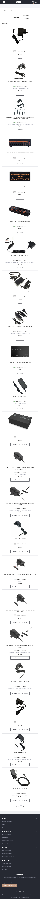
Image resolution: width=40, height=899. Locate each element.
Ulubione (4, 869)
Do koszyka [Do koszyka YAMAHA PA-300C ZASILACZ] (20, 408)
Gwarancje (5, 837)
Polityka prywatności (7, 853)
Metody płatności (6, 834)
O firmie (4, 824)
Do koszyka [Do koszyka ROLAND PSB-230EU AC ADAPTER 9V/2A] (20, 303)
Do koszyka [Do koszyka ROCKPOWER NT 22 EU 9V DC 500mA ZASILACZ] (20, 94)
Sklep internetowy (19, 897)
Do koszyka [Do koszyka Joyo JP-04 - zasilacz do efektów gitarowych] (20, 163)
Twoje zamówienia (6, 863)
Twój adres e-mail (7, 883)
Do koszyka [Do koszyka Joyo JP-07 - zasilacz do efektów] (20, 232)
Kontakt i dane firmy (7, 821)
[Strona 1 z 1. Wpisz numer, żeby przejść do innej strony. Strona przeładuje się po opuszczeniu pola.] (21, 806)
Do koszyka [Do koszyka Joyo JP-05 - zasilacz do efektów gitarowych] (20, 198)
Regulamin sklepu (6, 850)
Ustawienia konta (6, 866)
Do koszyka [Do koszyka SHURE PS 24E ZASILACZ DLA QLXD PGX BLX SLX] (20, 339)
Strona (17, 806)
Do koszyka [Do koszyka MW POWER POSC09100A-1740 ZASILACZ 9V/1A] (20, 58)
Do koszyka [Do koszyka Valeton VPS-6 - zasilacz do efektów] (20, 373)
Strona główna (5, 6)
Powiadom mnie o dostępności (20, 444)
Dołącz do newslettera (10, 885)
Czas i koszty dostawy (7, 840)
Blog (3, 827)
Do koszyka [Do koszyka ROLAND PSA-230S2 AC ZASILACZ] (20, 267)
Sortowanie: (26, 15)
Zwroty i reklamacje (7, 843)
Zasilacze (13, 6)
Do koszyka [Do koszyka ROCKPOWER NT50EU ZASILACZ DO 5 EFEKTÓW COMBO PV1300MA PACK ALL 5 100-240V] (20, 129)
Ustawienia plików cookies (8, 856)
